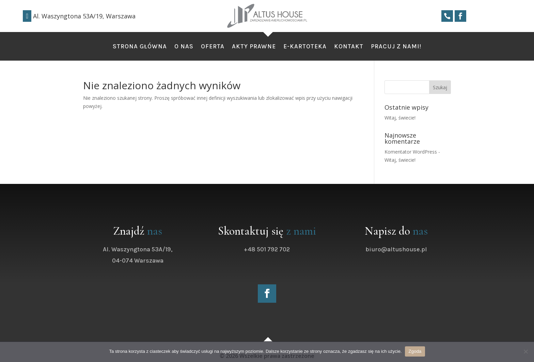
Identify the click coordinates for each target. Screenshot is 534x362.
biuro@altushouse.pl (404, 249)
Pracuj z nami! (396, 47)
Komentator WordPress (410, 151)
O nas (183, 47)
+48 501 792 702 (275, 249)
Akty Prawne (254, 47)
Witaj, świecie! (399, 117)
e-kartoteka (305, 47)
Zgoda (414, 351)
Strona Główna (140, 47)
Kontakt (348, 47)
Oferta (212, 47)
